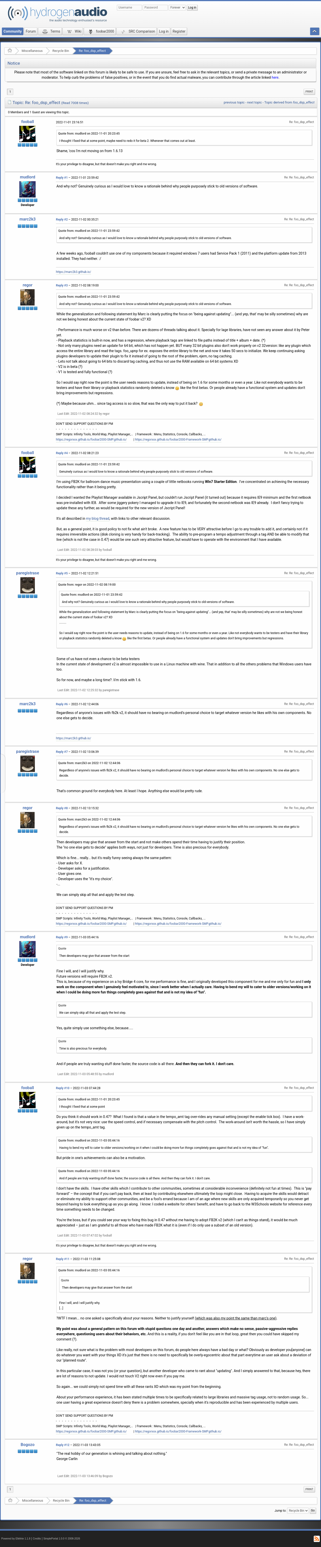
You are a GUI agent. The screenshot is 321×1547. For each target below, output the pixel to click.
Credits (37, 1538)
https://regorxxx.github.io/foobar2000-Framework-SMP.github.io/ (178, 439)
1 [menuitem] (10, 91)
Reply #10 (62, 1088)
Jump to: (280, 1510)
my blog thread (97, 519)
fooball (27, 121)
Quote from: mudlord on (89, 133)
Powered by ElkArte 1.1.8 (15, 1538)
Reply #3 (62, 285)
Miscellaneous (32, 51)
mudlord (27, 177)
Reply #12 (62, 1445)
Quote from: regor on (87, 584)
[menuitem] (309, 92)
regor (27, 285)
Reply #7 (62, 752)
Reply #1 (62, 177)
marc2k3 (28, 219)
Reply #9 (62, 937)
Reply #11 (62, 1259)
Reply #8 (62, 808)
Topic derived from (289, 102)
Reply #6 (62, 704)
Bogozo (27, 1444)
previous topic (234, 102)
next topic (254, 102)
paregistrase (27, 573)
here (275, 77)
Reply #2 (62, 219)
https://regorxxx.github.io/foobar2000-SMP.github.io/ (91, 439)
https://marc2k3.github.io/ (73, 272)
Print (309, 91)
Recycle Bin (60, 51)
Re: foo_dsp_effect (92, 51)
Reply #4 (62, 453)
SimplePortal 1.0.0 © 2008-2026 (61, 1538)
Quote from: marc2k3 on (89, 763)
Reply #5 (62, 573)
